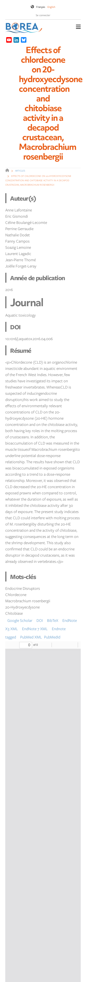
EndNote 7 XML (35, 628)
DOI (39, 620)
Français (40, 7)
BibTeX (52, 620)
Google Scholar (19, 620)
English (51, 7)
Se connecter (43, 15)
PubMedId (52, 637)
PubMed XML (31, 637)
